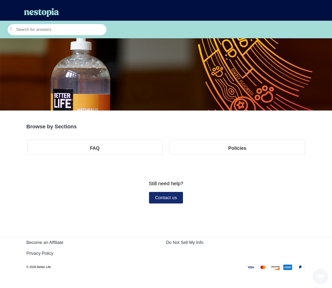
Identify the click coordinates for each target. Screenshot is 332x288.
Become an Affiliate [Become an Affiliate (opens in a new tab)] (45, 242)
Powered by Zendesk (311, 284)
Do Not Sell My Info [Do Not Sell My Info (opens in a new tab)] (184, 242)
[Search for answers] (57, 30)
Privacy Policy (39, 253)
